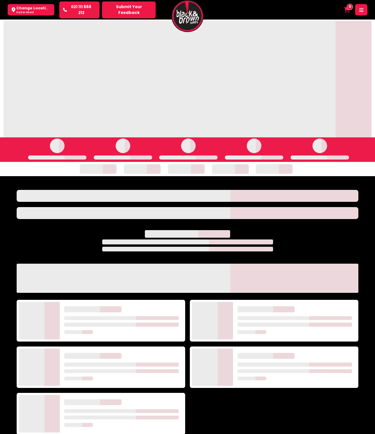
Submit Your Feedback (129, 9)
